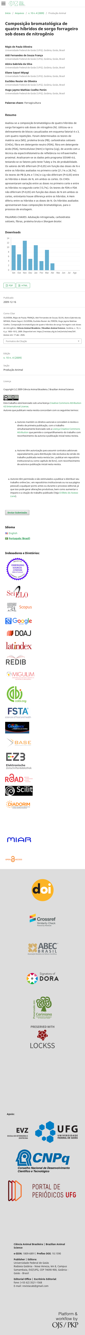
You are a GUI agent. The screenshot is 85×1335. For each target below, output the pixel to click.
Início (8, 13)
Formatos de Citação (16, 341)
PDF (10, 285)
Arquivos (19, 13)
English (13, 533)
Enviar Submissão (17, 512)
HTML (24, 285)
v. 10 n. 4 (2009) (36, 13)
